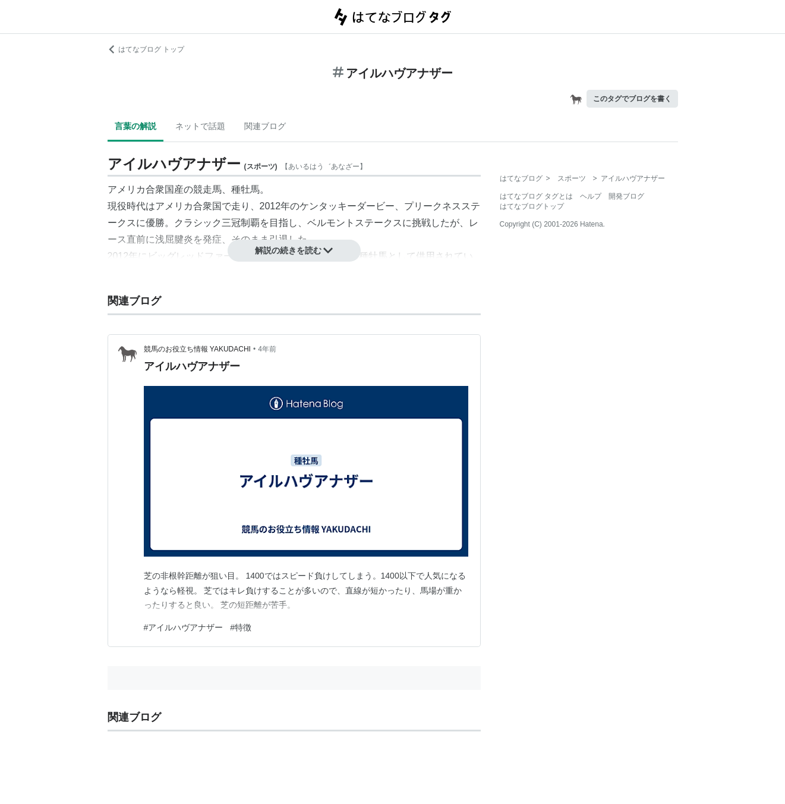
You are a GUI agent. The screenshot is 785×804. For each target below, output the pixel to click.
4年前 (267, 349)
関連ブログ (265, 126)
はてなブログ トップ (146, 49)
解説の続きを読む (294, 250)
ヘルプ (590, 196)
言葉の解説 (135, 126)
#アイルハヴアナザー (183, 627)
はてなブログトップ (532, 206)
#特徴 (240, 627)
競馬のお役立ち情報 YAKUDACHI (197, 349)
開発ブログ (626, 196)
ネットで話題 (200, 126)
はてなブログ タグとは (536, 196)
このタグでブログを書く (632, 99)
